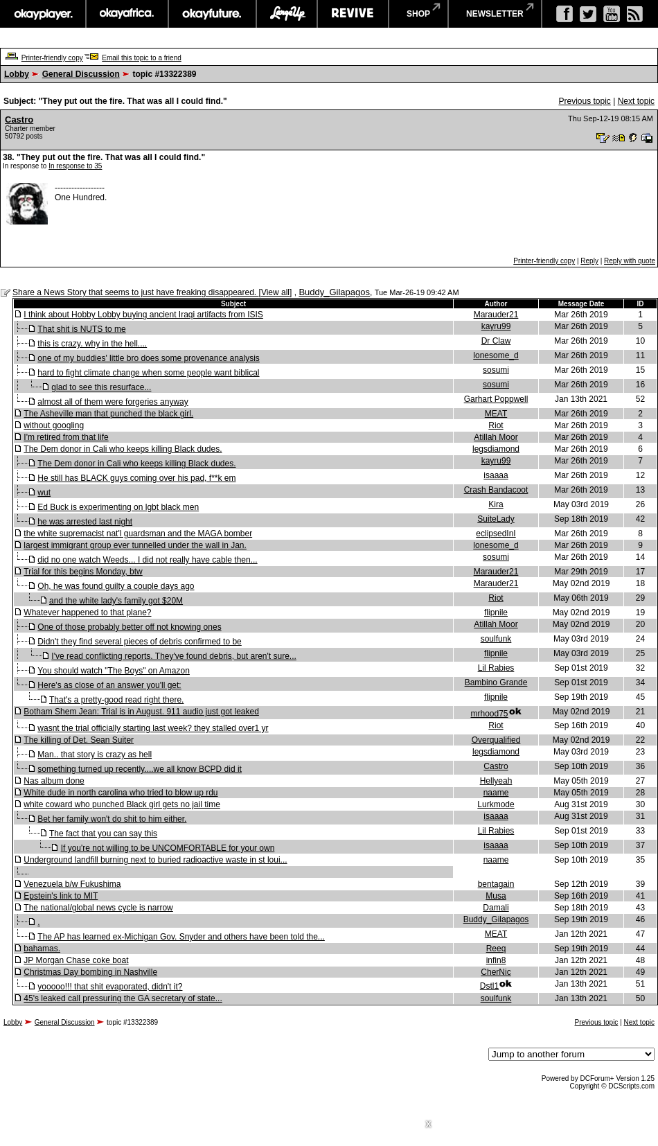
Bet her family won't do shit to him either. (111, 819)
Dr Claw (496, 341)
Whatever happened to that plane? (87, 612)
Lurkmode (495, 804)
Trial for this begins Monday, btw (83, 571)
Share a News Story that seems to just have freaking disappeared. (135, 292)
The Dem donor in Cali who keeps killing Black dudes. (123, 449)
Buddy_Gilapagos (334, 292)
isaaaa (495, 475)
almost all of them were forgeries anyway (112, 402)
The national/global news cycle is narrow (98, 908)
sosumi (496, 370)
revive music (353, 14)
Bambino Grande (496, 682)
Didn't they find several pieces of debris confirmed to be (139, 641)
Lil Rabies (496, 668)
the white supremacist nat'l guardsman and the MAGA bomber (138, 533)
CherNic (495, 972)
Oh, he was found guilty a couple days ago (115, 586)
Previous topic (584, 101)
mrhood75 (489, 714)
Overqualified (496, 740)
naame (496, 792)
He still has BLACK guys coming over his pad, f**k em (136, 478)
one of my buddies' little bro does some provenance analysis (148, 358)
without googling (54, 425)
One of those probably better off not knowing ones (129, 627)
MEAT (496, 413)
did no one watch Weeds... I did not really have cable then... (147, 560)
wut (44, 492)
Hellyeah (496, 781)
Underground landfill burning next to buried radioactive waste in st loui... (155, 860)
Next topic (636, 101)
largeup (287, 14)
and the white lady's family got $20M (116, 601)
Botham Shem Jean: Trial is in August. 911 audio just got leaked (141, 711)
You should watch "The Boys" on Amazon (113, 671)
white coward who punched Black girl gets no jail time (122, 804)
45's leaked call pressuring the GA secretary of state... (123, 998)
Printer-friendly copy (52, 58)
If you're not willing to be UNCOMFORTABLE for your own (168, 848)
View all (275, 292)
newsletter (495, 14)
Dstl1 (489, 986)
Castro (19, 119)
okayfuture (212, 14)
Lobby (16, 74)
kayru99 (496, 326)
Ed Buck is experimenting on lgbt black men (118, 507)
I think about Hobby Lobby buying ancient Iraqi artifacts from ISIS (143, 314)
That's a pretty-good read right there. (116, 700)
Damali (495, 908)
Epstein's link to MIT (61, 896)
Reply (589, 261)
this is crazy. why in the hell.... (92, 344)
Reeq (496, 948)
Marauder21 (496, 314)
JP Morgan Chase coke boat (76, 960)
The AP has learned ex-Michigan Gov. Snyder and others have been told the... (180, 937)
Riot (495, 425)
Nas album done (54, 781)
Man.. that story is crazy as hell (94, 754)
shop (418, 14)
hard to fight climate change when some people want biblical (148, 373)
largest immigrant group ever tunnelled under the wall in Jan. (135, 545)
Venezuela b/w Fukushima (72, 884)
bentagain (496, 884)
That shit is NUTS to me (81, 329)
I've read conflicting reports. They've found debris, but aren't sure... (173, 656)
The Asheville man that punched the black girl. (108, 413)
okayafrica (127, 14)
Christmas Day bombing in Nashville (90, 972)
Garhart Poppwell (496, 399)
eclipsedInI (495, 533)
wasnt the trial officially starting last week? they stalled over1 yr (152, 728)
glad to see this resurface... (101, 387)
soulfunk (496, 639)
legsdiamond (495, 449)
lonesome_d (495, 355)
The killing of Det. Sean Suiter (79, 740)
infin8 (496, 960)
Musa (496, 896)
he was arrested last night (84, 522)
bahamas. (42, 948)
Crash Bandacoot (496, 490)
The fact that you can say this (103, 833)
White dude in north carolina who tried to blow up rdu (120, 792)
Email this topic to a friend (141, 58)
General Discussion (81, 74)
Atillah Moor (495, 437)
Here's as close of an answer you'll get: (109, 685)
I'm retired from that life (66, 437)
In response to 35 (75, 166)
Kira (495, 504)
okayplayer (42, 14)
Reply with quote (629, 261)
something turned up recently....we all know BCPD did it (139, 769)
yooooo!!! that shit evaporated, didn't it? (109, 986)
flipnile (496, 612)
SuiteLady (495, 519)
